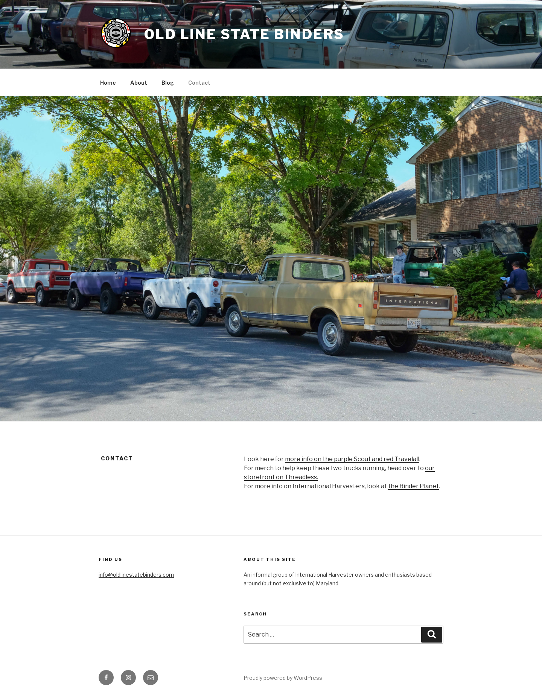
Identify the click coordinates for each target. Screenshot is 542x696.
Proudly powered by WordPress (283, 678)
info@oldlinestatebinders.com (136, 574)
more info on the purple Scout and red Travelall (352, 459)
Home (108, 82)
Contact (199, 82)
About (138, 82)
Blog (167, 82)
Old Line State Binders (244, 34)
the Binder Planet (413, 486)
